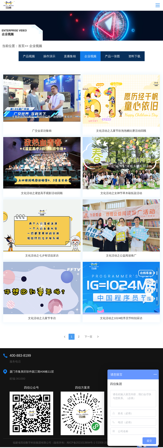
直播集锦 (70, 56)
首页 (21, 46)
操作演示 (49, 56)
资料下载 (134, 56)
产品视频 (29, 56)
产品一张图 (112, 56)
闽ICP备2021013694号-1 (81, 442)
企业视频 (35, 46)
